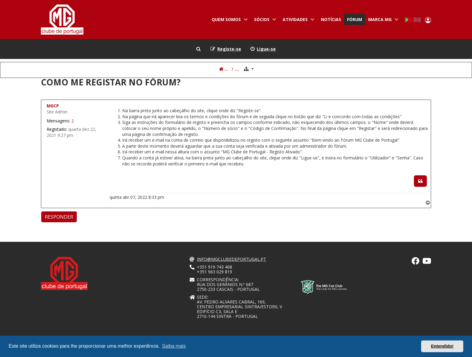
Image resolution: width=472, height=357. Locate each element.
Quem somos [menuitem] (228, 21)
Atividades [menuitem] (297, 21)
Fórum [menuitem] (354, 19)
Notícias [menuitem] (331, 19)
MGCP (53, 106)
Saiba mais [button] (174, 346)
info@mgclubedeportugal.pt (231, 259)
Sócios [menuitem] (264, 21)
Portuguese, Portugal (408, 19)
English (417, 19)
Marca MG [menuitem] (382, 21)
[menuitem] (263, 49)
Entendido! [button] (442, 346)
